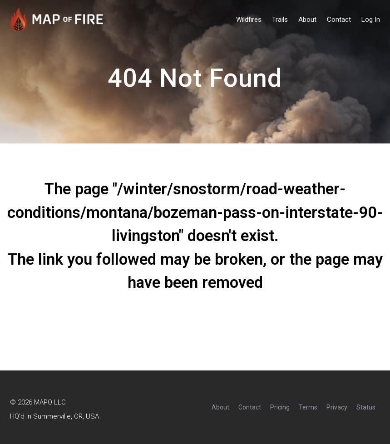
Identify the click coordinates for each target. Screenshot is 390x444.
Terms (308, 407)
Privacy (336, 407)
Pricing (280, 407)
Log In (370, 19)
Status (365, 407)
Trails (280, 19)
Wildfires (249, 19)
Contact (339, 19)
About (307, 19)
